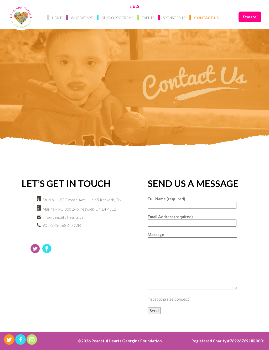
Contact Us (206, 17)
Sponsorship (174, 18)
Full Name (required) (192, 201)
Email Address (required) (192, 219)
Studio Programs (117, 18)
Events (148, 18)
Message (192, 261)
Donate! (249, 16)
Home (57, 18)
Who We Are (82, 18)
